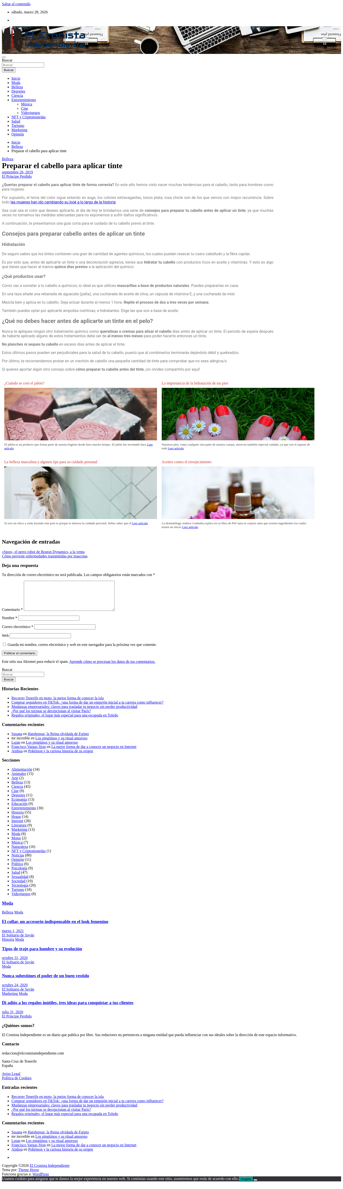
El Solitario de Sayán (18, 941)
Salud (15, 121)
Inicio (15, 78)
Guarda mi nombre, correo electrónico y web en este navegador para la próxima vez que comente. (82, 650)
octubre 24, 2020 (15, 991)
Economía (19, 805)
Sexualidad (19, 882)
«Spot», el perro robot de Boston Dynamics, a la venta (43, 552)
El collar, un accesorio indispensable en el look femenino (55, 927)
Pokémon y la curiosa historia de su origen (60, 757)
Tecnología (19, 891)
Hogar (16, 822)
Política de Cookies (16, 1084)
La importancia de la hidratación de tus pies (195, 383)
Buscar (7, 60)
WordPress (40, 1180)
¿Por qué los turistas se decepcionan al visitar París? (51, 717)
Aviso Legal (11, 1079)
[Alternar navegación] (4, 57)
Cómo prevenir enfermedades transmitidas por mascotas (44, 556)
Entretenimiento (23, 100)
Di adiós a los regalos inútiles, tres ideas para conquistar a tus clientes (67, 1008)
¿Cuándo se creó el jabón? (24, 383)
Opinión (17, 134)
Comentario (12, 615)
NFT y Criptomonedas (28, 117)
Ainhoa (17, 757)
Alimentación (21, 775)
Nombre (9, 624)
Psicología (19, 874)
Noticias (17, 861)
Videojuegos (30, 113)
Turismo (17, 126)
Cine (24, 108)
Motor (16, 844)
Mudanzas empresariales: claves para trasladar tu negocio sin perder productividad (74, 712)
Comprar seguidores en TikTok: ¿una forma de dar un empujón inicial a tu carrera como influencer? (87, 708)
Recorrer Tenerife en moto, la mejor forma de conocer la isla (57, 704)
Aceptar (246, 1184)
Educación (19, 809)
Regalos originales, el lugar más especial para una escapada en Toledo (64, 721)
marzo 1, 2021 (13, 937)
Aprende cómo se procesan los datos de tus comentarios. (112, 667)
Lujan (15, 748)
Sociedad (18, 887)
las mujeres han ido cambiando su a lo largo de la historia (63, 202)
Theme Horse (28, 1175)
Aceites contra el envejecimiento (187, 462)
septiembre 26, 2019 (17, 172)
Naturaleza (19, 852)
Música (26, 104)
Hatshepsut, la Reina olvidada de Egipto (58, 739)
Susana (16, 739)
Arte (14, 784)
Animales (18, 779)
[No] (255, 1185)
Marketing (19, 130)
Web (5, 641)
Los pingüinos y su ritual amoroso (61, 744)
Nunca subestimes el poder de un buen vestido (45, 981)
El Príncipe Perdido (17, 176)
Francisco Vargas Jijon (28, 752)
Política (17, 869)
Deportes (18, 91)
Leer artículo (176, 448)
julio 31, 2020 (12, 1018)
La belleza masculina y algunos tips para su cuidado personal (50, 462)
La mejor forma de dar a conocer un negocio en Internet (93, 752)
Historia (17, 818)
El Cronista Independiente (50, 1171)
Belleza (17, 87)
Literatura (18, 831)
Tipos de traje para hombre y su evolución (42, 954)
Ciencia (17, 95)
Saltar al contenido (16, 4)
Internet (17, 827)
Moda (15, 83)
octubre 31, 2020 (15, 963)
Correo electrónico (17, 632)
